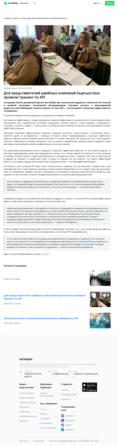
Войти (109, 3)
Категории (25, 3)
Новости (17, 18)
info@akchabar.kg (60, 373)
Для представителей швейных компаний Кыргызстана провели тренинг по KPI (58, 18)
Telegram (45, 254)
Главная (7, 18)
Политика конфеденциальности (63, 441)
